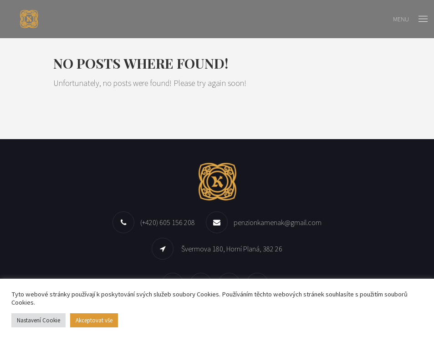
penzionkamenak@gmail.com (278, 222)
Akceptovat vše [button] (94, 320)
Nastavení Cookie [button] (38, 320)
